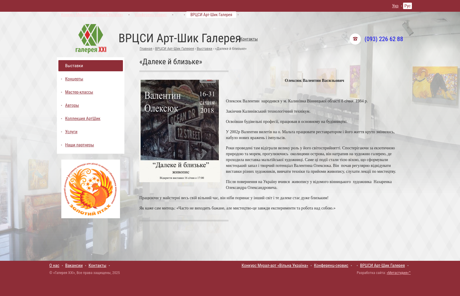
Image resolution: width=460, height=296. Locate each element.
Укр (395, 6)
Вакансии (74, 265)
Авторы (72, 105)
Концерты (74, 79)
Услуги (71, 131)
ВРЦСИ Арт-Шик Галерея (211, 14)
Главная (146, 48)
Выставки (204, 48)
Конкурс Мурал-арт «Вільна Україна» (92, 14)
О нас (54, 265)
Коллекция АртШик (82, 118)
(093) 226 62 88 (384, 39)
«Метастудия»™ (399, 272)
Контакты (249, 39)
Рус (407, 6)
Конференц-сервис (151, 14)
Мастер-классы (79, 92)
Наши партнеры (79, 145)
